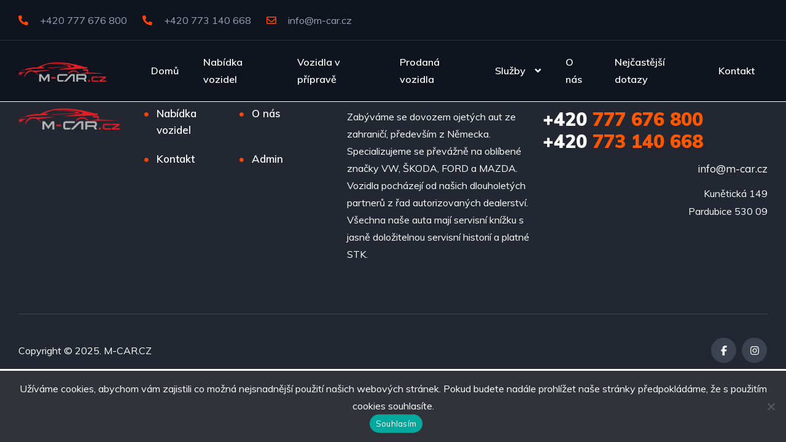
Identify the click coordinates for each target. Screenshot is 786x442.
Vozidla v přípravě (318, 70)
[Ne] (771, 406)
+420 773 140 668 (196, 20)
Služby (510, 70)
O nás (574, 70)
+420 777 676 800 (72, 20)
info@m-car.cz (309, 20)
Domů (165, 70)
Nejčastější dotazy (640, 70)
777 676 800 (623, 119)
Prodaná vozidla (420, 70)
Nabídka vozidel (223, 70)
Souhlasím (396, 423)
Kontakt (736, 70)
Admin (267, 158)
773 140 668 (623, 141)
